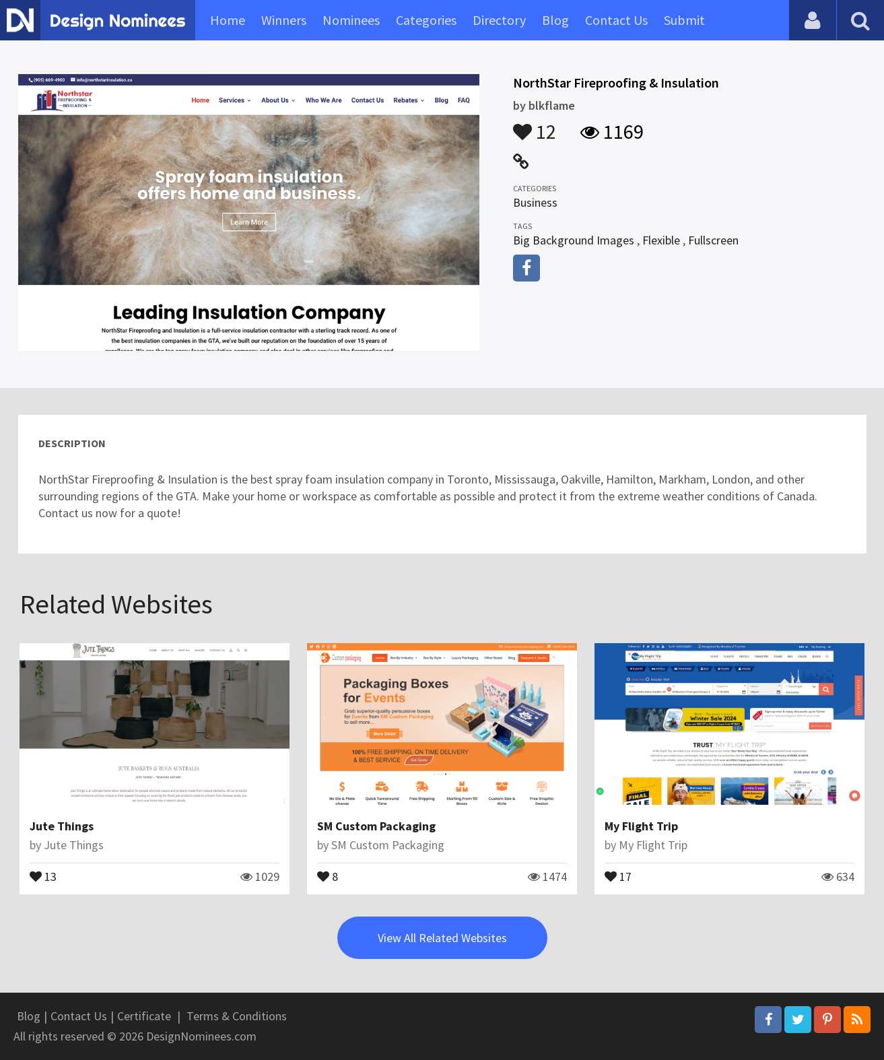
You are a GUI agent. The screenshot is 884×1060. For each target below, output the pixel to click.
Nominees (351, 19)
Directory (499, 19)
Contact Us (616, 19)
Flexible (661, 240)
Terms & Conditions (236, 1016)
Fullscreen (713, 240)
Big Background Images (573, 240)
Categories (426, 19)
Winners (283, 19)
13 (43, 875)
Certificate (144, 1016)
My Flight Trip (641, 826)
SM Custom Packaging (376, 826)
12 (534, 125)
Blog (555, 19)
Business (535, 202)
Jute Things (62, 826)
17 (618, 875)
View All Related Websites (442, 938)
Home (227, 19)
